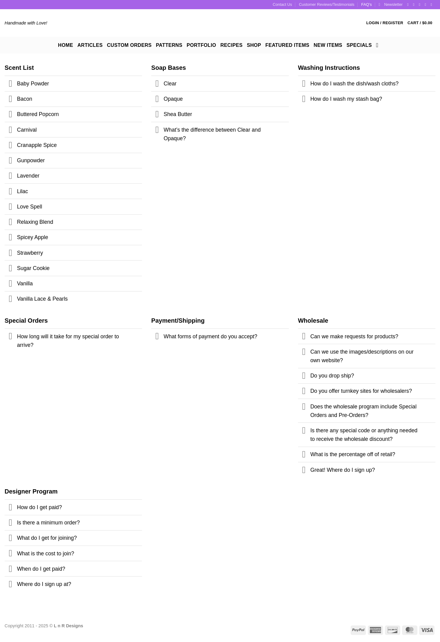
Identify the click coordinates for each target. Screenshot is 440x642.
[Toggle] (11, 84)
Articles (90, 45)
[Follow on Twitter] (421, 4)
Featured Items (287, 45)
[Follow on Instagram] (415, 4)
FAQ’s (366, 4)
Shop (254, 45)
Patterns (169, 45)
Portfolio (201, 45)
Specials (359, 45)
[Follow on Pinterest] (426, 4)
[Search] (379, 45)
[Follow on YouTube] (432, 4)
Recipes (231, 45)
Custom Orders (129, 45)
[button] (391, 4)
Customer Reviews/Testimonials (326, 4)
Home (65, 45)
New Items (328, 45)
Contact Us (282, 4)
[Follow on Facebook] (409, 4)
